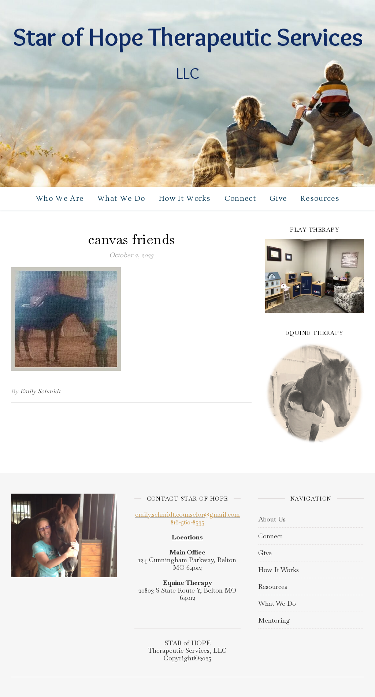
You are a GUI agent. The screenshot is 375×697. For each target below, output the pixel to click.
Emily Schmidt (40, 391)
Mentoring (274, 620)
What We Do (121, 198)
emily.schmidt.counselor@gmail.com (187, 514)
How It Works (185, 198)
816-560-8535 (187, 522)
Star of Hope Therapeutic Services (188, 36)
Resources (319, 198)
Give (278, 198)
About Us (272, 519)
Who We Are (59, 198)
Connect (240, 198)
